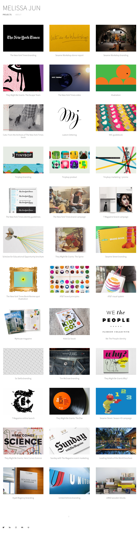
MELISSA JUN (22, 8)
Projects (7, 14)
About (18, 14)
